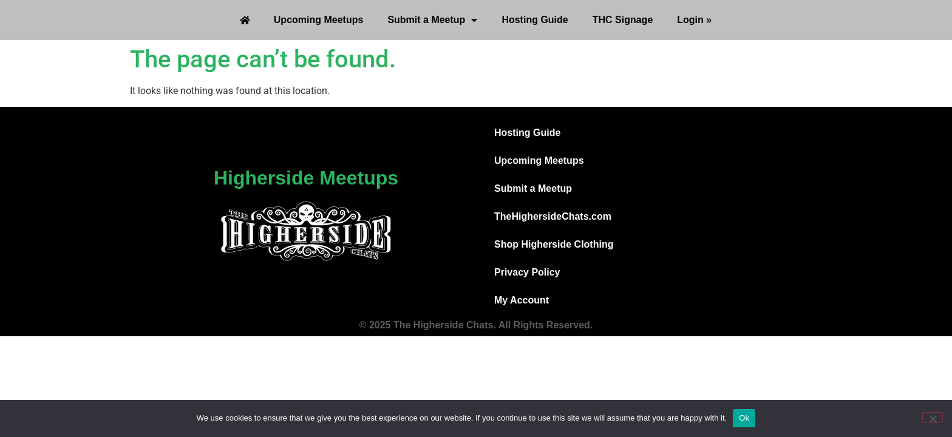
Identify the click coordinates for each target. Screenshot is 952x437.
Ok (744, 417)
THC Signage (623, 20)
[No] (932, 417)
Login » (694, 20)
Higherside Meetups (306, 178)
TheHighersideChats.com (552, 216)
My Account (521, 300)
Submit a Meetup (432, 20)
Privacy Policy (527, 272)
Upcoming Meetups (319, 20)
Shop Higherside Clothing (553, 244)
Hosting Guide (534, 20)
